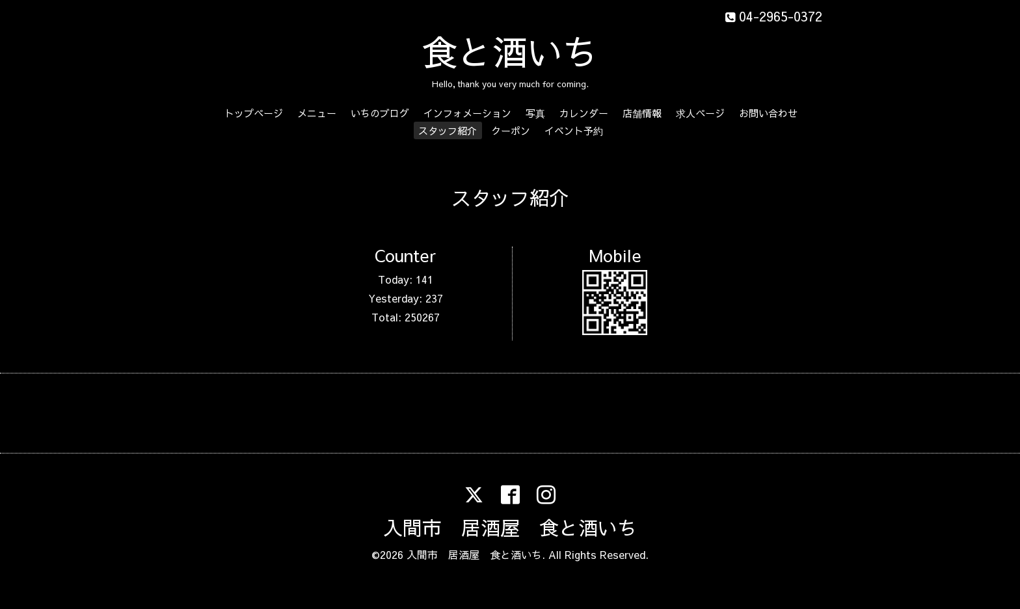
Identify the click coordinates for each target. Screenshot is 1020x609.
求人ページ (700, 113)
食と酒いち (510, 51)
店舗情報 (642, 113)
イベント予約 (573, 130)
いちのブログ (380, 113)
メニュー (316, 113)
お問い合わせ (768, 113)
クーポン (510, 130)
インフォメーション (467, 113)
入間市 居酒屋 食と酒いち (510, 527)
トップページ (253, 113)
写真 (535, 113)
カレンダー (583, 113)
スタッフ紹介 (447, 130)
